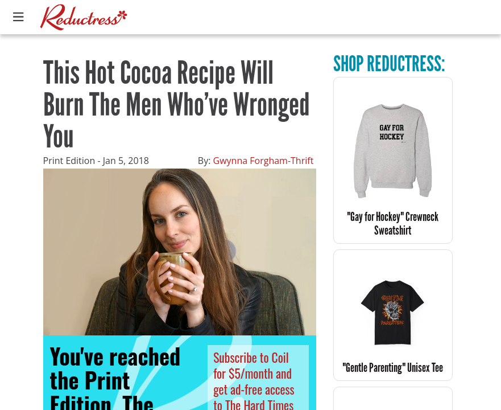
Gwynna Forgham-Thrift (263, 160)
